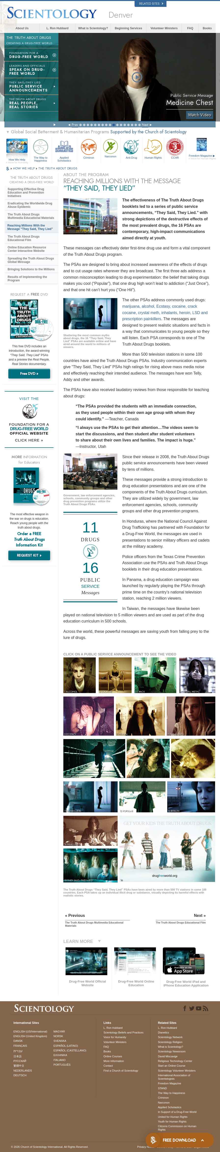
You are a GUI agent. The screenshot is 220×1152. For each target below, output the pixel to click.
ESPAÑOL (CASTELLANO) (70, 1050)
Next (145, 124)
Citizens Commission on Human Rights (177, 1128)
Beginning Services (128, 28)
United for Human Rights (172, 1116)
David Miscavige (168, 1056)
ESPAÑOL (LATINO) (66, 1045)
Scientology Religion (170, 1042)
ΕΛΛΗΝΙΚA (60, 1055)
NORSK (58, 1036)
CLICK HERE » (29, 440)
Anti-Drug (131, 148)
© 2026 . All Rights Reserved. (49, 1146)
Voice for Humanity (115, 1037)
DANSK (18, 1040)
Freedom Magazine (202, 157)
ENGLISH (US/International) (30, 1031)
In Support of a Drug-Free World (177, 1111)
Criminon (88, 148)
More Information (114, 1061)
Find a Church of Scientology (121, 1070)
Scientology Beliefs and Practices (124, 1032)
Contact (108, 1065)
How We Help (17, 160)
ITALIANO (60, 1060)
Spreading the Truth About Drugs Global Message (31, 260)
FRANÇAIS (20, 1045)
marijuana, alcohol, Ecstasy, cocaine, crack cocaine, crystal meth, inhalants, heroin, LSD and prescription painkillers (165, 312)
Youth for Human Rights (172, 1121)
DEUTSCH (20, 1075)
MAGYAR (59, 1031)
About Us (21, 28)
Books (207, 28)
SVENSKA (60, 1040)
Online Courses (113, 1056)
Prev (75, 124)
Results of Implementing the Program (27, 278)
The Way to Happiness (40, 150)
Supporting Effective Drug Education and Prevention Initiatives (26, 192)
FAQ (190, 28)
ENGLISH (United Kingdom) (30, 1036)
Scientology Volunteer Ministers (176, 1070)
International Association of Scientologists (174, 1077)
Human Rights (153, 148)
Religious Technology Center (175, 1061)
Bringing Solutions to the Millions (31, 269)
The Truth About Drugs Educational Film (24, 238)
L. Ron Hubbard (57, 28)
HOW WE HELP (24, 168)
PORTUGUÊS (62, 1064)
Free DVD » (29, 373)
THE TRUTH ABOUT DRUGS (57, 168)
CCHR (175, 148)
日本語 (18, 1056)
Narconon (110, 148)
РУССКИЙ (20, 1061)
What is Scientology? (93, 28)
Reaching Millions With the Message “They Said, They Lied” (30, 227)
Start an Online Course (171, 1065)
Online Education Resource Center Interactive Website (27, 249)
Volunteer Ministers (164, 28)
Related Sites (151, 3)
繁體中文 (19, 1065)
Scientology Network (170, 1037)
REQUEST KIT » (29, 555)
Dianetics (163, 1032)
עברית (18, 1051)
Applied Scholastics (64, 150)
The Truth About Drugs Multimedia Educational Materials (31, 216)
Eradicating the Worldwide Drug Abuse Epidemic (30, 205)
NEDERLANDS (23, 1070)
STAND (162, 1088)
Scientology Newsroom (172, 1051)
